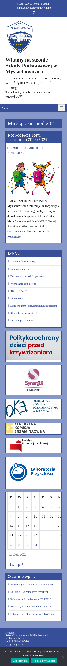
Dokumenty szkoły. (20, 269)
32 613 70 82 (32, 3)
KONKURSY (17, 298)
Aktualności (30, 148)
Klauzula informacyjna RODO (27, 313)
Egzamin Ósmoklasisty (22, 261)
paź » (22, 565)
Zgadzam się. (20, 660)
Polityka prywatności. (44, 660)
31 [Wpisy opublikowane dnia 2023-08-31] (35, 545)
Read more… (15, 236)
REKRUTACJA (19, 291)
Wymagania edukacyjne (23, 283)
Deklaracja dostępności (23, 320)
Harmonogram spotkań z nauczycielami (31, 584)
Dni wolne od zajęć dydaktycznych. (29, 591)
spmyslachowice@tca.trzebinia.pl (33, 7)
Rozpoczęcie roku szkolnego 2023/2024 (28, 137)
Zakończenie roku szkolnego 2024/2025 (32, 614)
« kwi (11, 565)
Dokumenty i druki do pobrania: (27, 276)
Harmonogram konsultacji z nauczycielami (33, 305)
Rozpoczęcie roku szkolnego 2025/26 (30, 606)
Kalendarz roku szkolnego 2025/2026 (30, 599)
